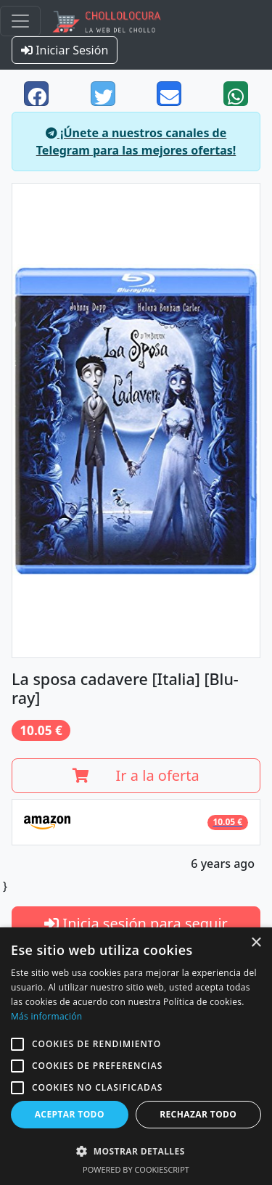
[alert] (136, 1056)
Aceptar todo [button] (69, 1114)
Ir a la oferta (136, 775)
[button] (17, 1044)
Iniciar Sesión (64, 50)
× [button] (255, 943)
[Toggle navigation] (20, 21)
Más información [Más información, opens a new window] (46, 1016)
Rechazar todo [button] (198, 1114)
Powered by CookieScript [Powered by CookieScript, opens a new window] (136, 1169)
